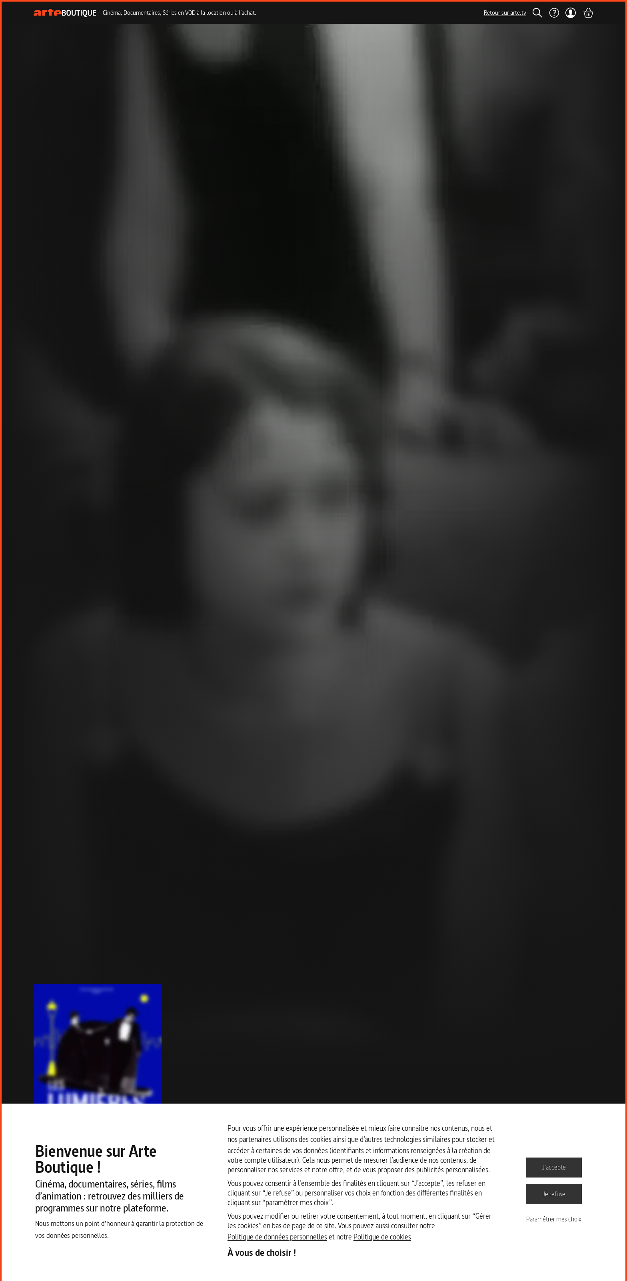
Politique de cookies (382, 1237)
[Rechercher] (537, 12)
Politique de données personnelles (277, 1237)
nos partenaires (250, 1139)
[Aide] (554, 12)
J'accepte (554, 1167)
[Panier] (587, 12)
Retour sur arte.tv (505, 12)
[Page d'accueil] (65, 13)
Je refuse (554, 1194)
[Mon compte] (570, 12)
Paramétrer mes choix (553, 1219)
